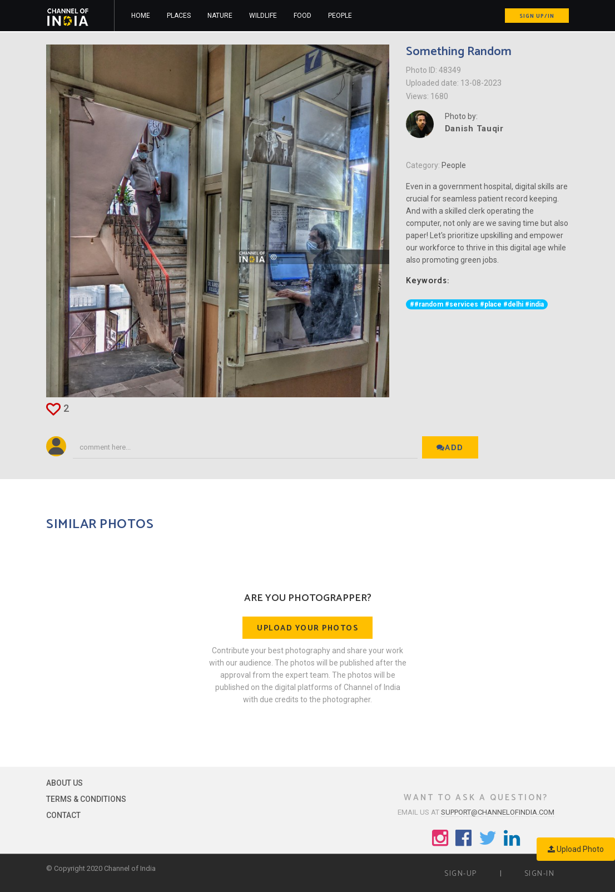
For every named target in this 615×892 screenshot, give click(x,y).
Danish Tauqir (474, 129)
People (340, 15)
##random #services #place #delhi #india (477, 304)
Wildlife (263, 15)
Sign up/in (536, 16)
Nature (219, 15)
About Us (64, 782)
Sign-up (460, 874)
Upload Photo (576, 849)
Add (450, 448)
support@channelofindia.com (497, 812)
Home (140, 15)
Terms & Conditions (86, 799)
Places (179, 15)
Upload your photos (307, 628)
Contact (63, 815)
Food (302, 15)
